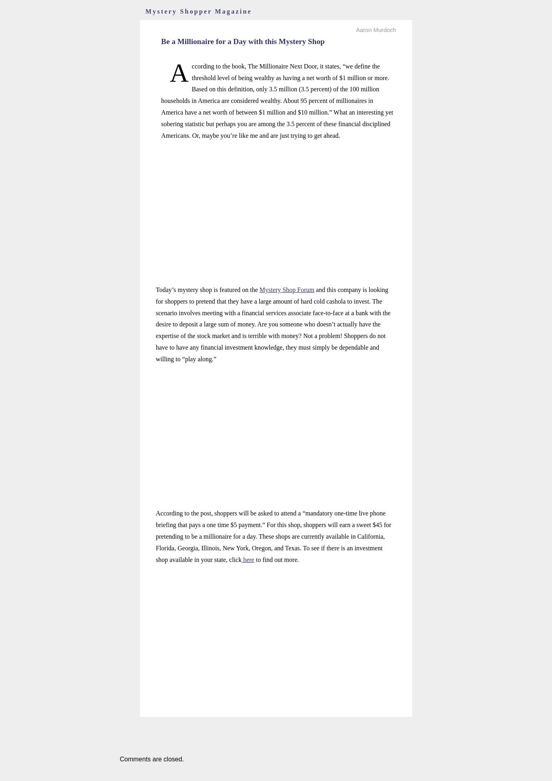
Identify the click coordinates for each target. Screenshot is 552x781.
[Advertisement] (276, 204)
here (248, 559)
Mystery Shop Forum (287, 289)
